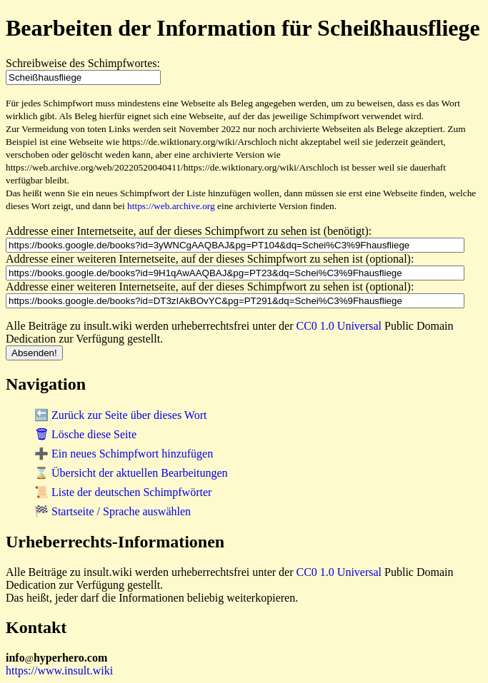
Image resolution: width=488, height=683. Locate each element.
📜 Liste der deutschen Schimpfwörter (122, 492)
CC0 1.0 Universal (339, 326)
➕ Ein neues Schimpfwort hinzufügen (123, 453)
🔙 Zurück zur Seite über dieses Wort (120, 415)
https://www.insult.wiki (59, 670)
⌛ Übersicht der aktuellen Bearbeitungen (131, 473)
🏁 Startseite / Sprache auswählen (112, 511)
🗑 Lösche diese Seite (85, 434)
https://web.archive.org (171, 206)
